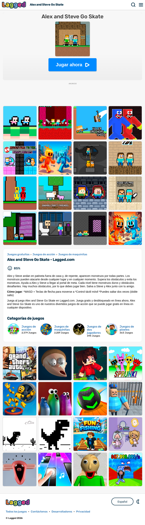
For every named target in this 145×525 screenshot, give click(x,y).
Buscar (133, 5)
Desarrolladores (62, 511)
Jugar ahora (69, 64)
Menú (141, 5)
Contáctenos (39, 511)
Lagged (14, 5)
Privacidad (83, 511)
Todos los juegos (16, 511)
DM (138, 501)
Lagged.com (18, 502)
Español (122, 501)
